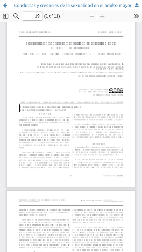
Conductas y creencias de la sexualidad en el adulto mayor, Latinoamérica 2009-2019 (78, 5)
